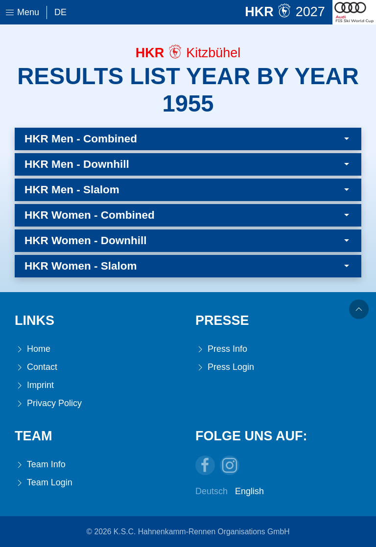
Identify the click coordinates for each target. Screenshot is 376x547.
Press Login (224, 367)
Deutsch (211, 491)
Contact (36, 367)
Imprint (34, 385)
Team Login (43, 483)
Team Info (40, 464)
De (60, 12)
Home (32, 349)
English (249, 491)
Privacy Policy (48, 403)
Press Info (221, 349)
